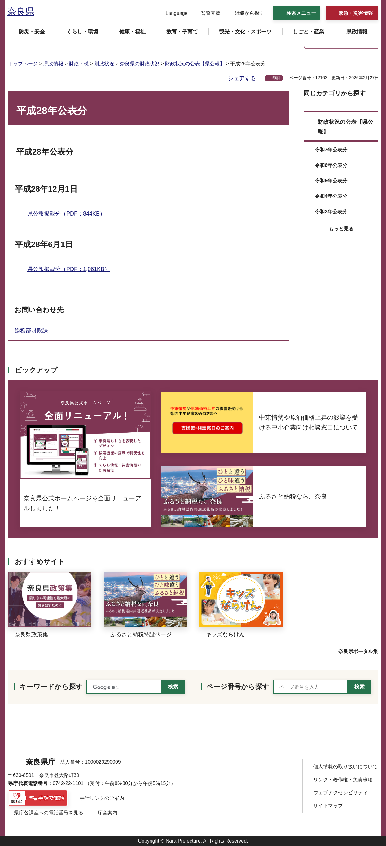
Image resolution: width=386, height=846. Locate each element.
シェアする (242, 78)
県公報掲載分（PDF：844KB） (66, 214)
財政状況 (104, 63)
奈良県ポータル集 (358, 651)
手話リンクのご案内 (102, 798)
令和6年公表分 (331, 165)
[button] (173, 13)
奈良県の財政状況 (140, 63)
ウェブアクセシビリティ (340, 792)
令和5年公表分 (331, 180)
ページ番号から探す (237, 687)
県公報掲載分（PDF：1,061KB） (68, 269)
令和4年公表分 (331, 196)
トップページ (23, 63)
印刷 (276, 78)
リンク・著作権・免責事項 (343, 779)
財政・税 (79, 63)
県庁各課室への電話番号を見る (48, 812)
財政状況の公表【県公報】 (195, 63)
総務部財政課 (34, 330)
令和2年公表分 (331, 211)
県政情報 (53, 63)
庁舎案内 (107, 812)
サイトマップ (328, 805)
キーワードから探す (51, 687)
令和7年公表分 (331, 149)
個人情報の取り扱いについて (345, 766)
